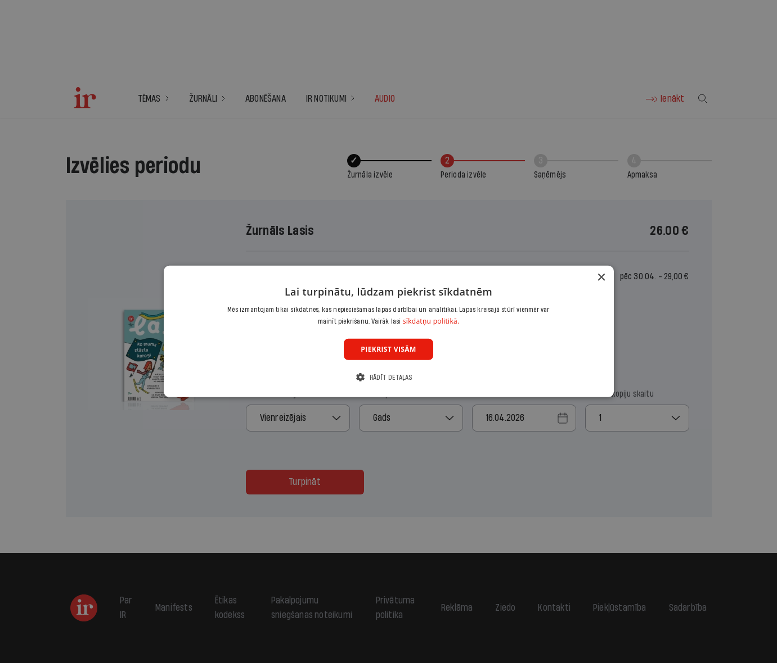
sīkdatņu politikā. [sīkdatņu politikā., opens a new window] (431, 321)
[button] (388, 377)
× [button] (601, 278)
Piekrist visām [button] (388, 349)
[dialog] (389, 331)
